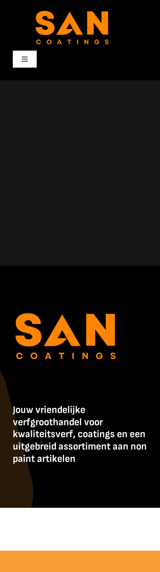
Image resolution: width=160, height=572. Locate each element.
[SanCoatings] (72, 8)
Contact (98, 533)
